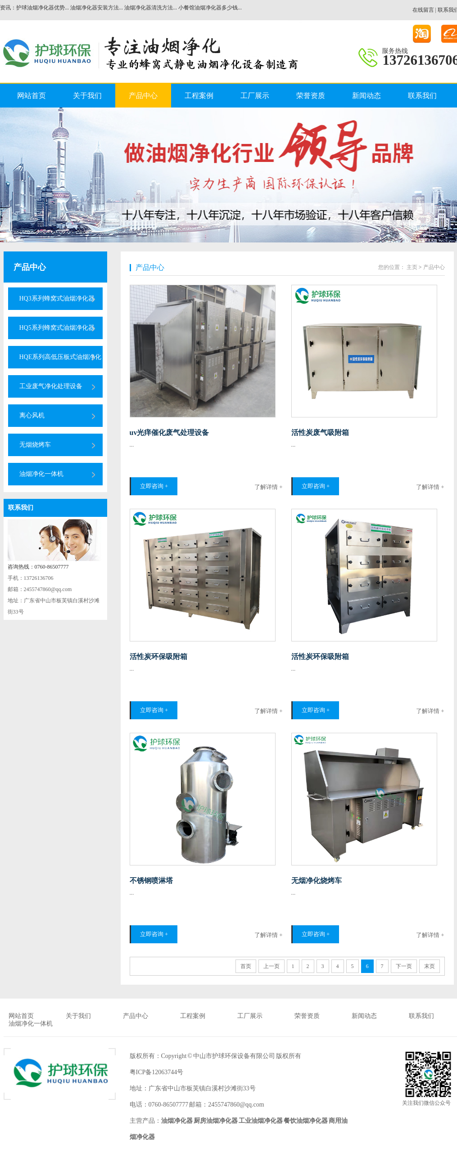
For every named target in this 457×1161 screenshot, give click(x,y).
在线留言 (423, 10)
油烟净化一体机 (41, 474)
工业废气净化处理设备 (50, 386)
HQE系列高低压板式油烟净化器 (60, 361)
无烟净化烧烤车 (316, 880)
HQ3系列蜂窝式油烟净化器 (57, 298)
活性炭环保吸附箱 (158, 656)
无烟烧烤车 (35, 444)
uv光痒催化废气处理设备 (169, 432)
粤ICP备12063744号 (157, 1072)
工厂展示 (254, 95)
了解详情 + (268, 487)
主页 (412, 267)
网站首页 (31, 95)
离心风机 (32, 415)
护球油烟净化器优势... (42, 7)
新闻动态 (366, 95)
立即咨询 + (154, 486)
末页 (429, 966)
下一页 (404, 966)
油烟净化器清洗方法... (150, 7)
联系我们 (422, 95)
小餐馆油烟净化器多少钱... (210, 7)
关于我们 (87, 95)
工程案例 (199, 95)
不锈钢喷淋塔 (151, 880)
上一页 (271, 966)
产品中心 (143, 95)
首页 (245, 966)
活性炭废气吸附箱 (320, 432)
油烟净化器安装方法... (96, 7)
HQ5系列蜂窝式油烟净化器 (57, 327)
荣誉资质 (310, 95)
